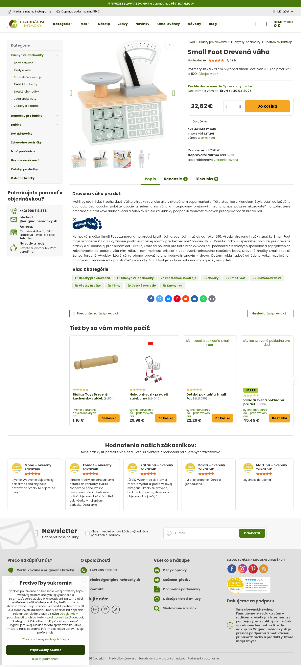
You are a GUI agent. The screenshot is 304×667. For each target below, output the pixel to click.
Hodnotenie (197, 60)
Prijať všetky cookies (45, 650)
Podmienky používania (203, 658)
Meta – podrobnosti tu (52, 617)
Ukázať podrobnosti (45, 659)
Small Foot (208, 138)
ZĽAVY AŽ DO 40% (137, 4)
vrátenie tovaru (226, 160)
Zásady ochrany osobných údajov (162, 658)
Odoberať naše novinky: (60, 537)
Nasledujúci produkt (270, 313)
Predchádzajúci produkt (95, 313)
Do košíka (267, 106)
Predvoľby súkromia (122, 658)
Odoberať (252, 533)
